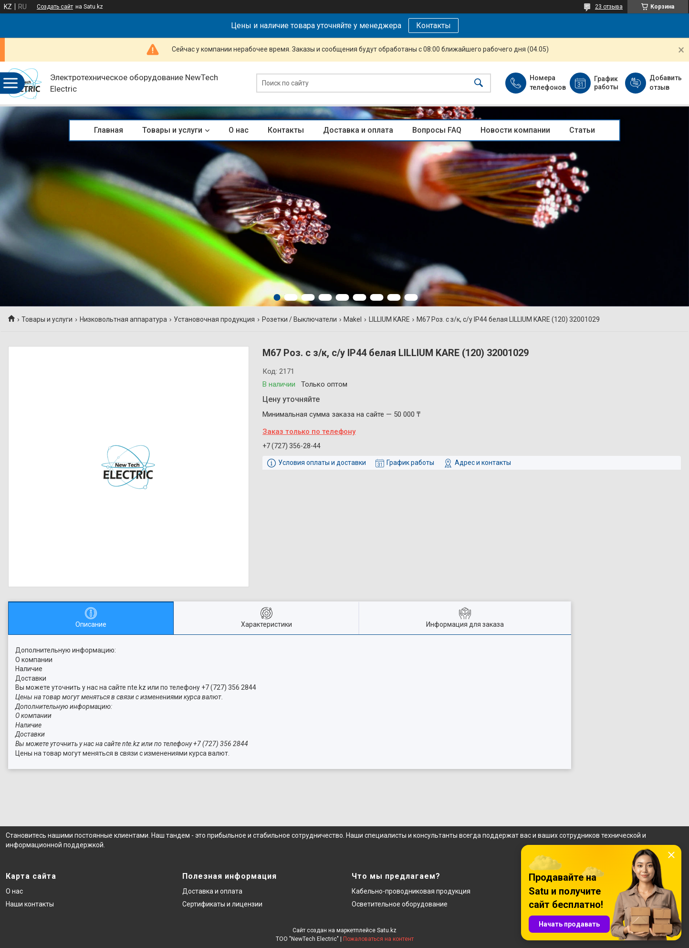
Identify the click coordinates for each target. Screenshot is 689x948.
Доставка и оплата (358, 130)
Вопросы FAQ (436, 130)
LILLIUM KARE (389, 319)
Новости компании (515, 130)
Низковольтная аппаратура (123, 319)
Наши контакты (30, 904)
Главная (108, 130)
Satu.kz (387, 930)
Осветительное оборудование (400, 904)
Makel (353, 319)
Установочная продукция (214, 319)
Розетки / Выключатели (299, 319)
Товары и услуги (172, 130)
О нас (239, 130)
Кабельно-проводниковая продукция (411, 891)
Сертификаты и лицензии (222, 904)
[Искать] (478, 83)
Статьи (582, 130)
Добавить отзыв (665, 82)
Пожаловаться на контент (378, 939)
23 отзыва (609, 6)
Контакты (433, 25)
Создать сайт (55, 6)
